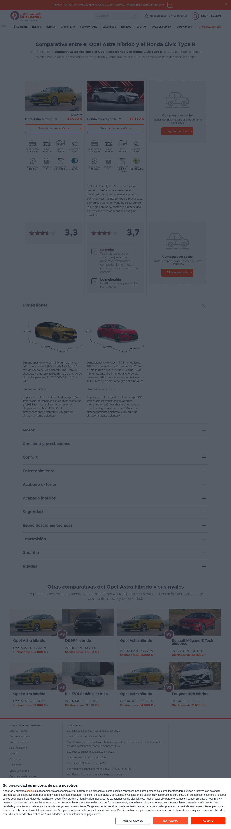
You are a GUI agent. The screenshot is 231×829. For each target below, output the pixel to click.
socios (30, 791)
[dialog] (115, 803)
